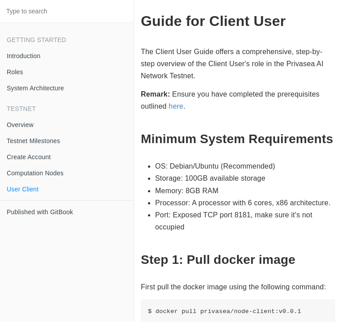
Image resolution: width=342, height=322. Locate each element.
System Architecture (35, 88)
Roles (15, 72)
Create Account (29, 157)
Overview (20, 124)
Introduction (24, 55)
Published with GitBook (40, 212)
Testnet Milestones (33, 140)
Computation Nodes (35, 173)
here (176, 106)
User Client (22, 189)
